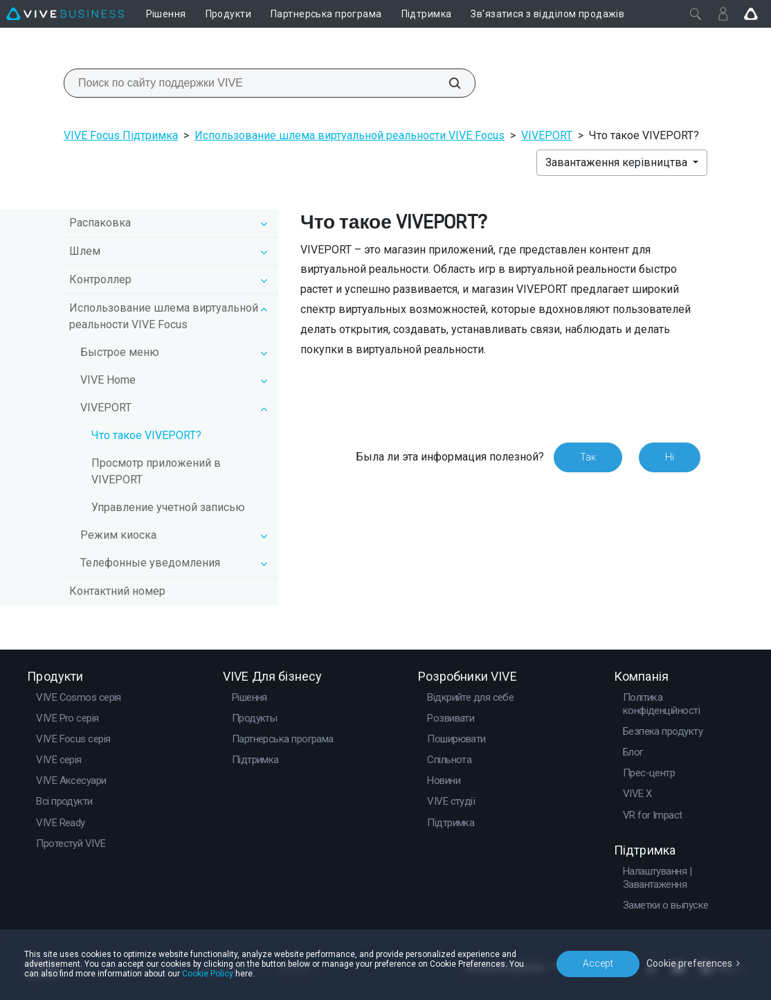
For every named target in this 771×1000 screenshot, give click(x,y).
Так (588, 457)
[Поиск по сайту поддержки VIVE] (447, 83)
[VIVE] (65, 14)
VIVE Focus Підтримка (121, 135)
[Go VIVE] (751, 14)
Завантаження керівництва (617, 162)
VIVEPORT (546, 135)
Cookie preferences (689, 963)
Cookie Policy (207, 974)
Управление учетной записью (168, 507)
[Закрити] (695, 14)
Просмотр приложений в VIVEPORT (156, 471)
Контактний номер (117, 591)
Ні (669, 457)
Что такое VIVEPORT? (146, 435)
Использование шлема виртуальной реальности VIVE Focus (349, 135)
